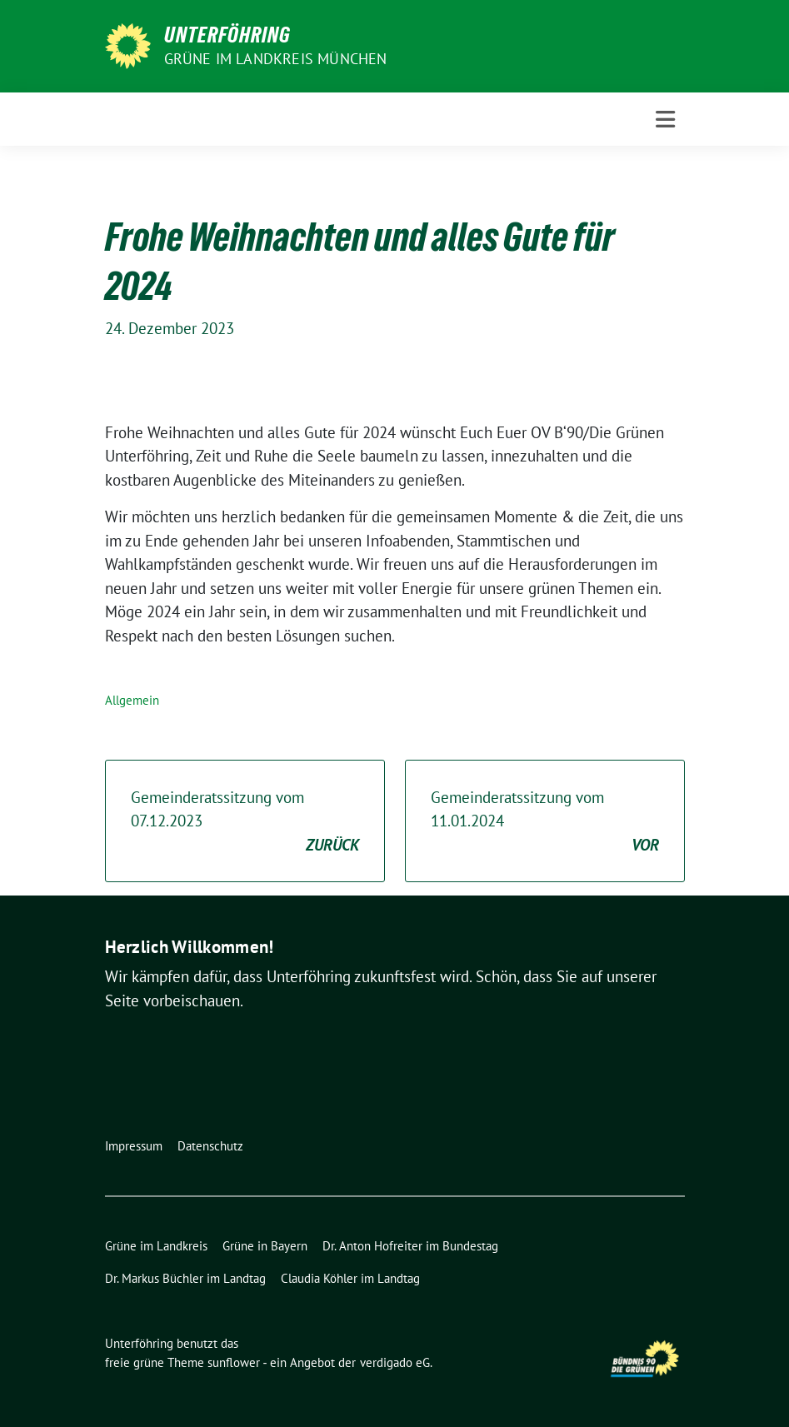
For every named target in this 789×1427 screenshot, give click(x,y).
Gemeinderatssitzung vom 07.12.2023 (245, 822)
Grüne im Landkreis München (275, 58)
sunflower (233, 1362)
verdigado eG (395, 1362)
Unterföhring (227, 34)
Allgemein (132, 700)
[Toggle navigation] (665, 119)
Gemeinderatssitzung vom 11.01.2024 (545, 822)
